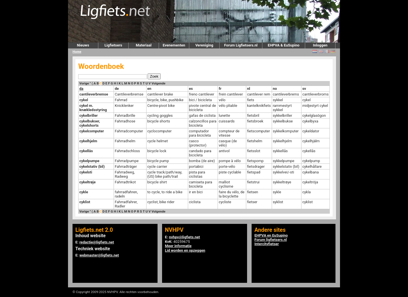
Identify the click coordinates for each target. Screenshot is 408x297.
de (117, 88)
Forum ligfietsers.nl (270, 239)
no (275, 88)
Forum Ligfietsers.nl (241, 45)
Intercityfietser (266, 244)
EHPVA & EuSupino (283, 45)
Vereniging (204, 45)
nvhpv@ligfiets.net (184, 237)
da (81, 88)
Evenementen (174, 45)
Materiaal (143, 45)
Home (77, 52)
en (149, 88)
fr (220, 88)
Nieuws (83, 45)
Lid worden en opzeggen (185, 250)
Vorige (84, 83)
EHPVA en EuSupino (271, 235)
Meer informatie (178, 246)
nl (248, 88)
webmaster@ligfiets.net (99, 255)
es (191, 88)
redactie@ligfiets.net (96, 242)
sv (304, 88)
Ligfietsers (113, 45)
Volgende (158, 83)
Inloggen (320, 45)
